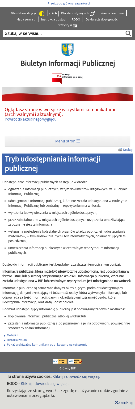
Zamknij (124, 402)
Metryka (11, 335)
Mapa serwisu (26, 19)
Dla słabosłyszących (78, 13)
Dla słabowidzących (27, 13)
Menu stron (67, 141)
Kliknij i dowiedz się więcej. (76, 376)
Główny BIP (67, 368)
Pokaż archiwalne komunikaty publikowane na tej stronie (45, 345)
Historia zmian (15, 340)
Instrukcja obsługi (53, 19)
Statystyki (67, 25)
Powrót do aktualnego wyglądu (30, 119)
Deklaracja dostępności (102, 19)
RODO (76, 19)
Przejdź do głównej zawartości (69, 3)
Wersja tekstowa (112, 13)
